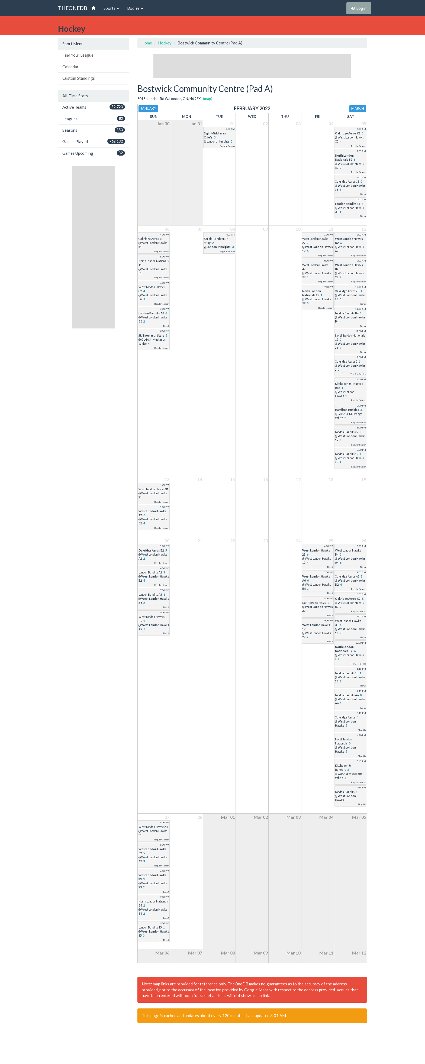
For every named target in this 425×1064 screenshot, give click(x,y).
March (357, 108)
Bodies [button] (135, 8)
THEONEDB (72, 8)
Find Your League (78, 55)
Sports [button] (111, 8)
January (148, 108)
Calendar (70, 66)
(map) (207, 98)
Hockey (165, 42)
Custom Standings (78, 78)
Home (146, 42)
